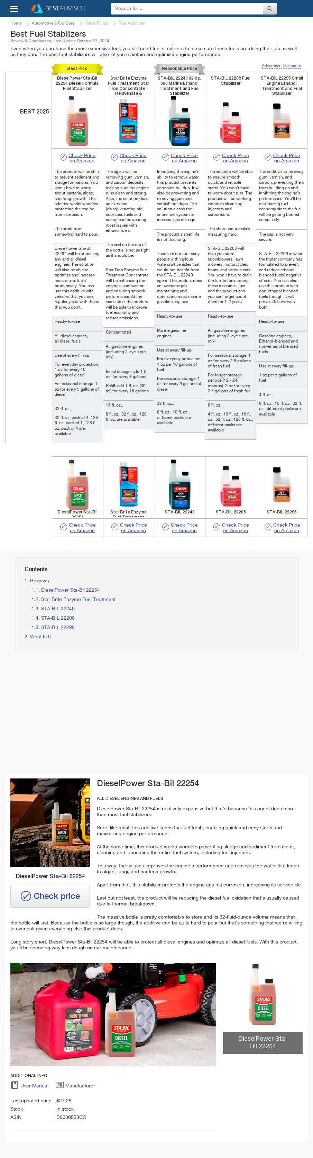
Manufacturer (75, 1087)
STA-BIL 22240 (58, 609)
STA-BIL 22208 (58, 618)
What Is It (40, 637)
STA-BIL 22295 (58, 627)
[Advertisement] (82, 711)
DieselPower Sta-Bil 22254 (70, 590)
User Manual (29, 1087)
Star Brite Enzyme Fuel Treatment (78, 599)
